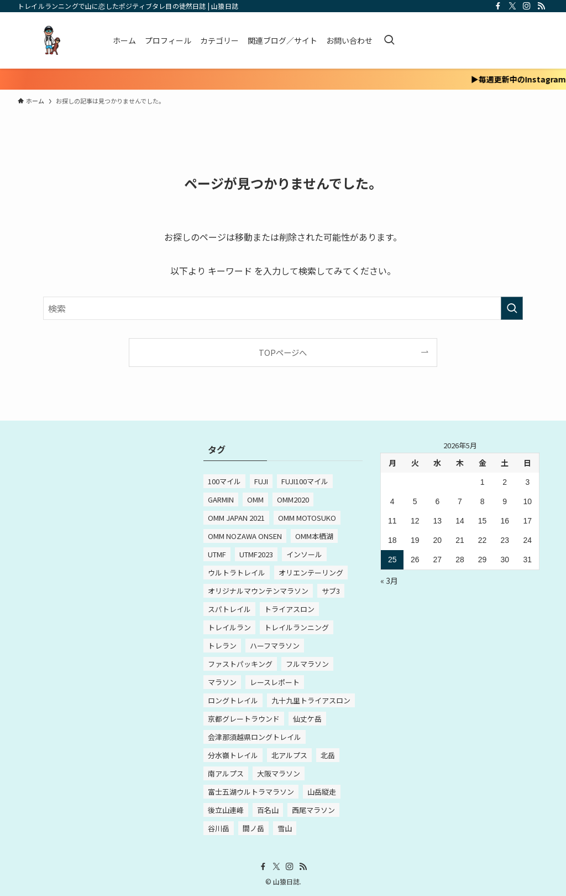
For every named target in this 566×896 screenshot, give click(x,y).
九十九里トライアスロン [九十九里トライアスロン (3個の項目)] (310, 700)
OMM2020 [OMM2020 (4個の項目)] (293, 499)
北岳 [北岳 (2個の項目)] (328, 755)
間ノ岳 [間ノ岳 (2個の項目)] (253, 828)
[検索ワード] (283, 308)
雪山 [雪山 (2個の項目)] (284, 828)
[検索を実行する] (512, 308)
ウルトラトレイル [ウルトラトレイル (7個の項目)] (236, 572)
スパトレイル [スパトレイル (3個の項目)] (229, 609)
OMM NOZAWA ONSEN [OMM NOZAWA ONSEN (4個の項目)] (245, 536)
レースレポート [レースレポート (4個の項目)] (275, 682)
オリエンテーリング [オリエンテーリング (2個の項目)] (311, 572)
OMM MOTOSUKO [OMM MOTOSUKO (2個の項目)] (307, 517)
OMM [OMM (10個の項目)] (255, 499)
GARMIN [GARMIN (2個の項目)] (221, 499)
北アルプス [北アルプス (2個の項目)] (289, 755)
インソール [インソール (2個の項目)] (304, 554)
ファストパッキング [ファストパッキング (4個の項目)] (240, 664)
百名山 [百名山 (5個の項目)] (268, 810)
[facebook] (498, 6)
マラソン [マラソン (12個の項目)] (222, 682)
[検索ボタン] (389, 40)
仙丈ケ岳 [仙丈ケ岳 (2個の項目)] (307, 718)
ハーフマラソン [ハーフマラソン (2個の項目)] (275, 645)
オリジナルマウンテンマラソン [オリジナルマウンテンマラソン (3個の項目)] (258, 591)
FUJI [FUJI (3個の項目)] (261, 481)
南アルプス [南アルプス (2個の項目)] (226, 773)
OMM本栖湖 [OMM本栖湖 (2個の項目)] (314, 536)
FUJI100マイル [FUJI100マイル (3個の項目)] (304, 481)
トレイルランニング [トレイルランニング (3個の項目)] (296, 627)
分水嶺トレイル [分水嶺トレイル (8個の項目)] (233, 755)
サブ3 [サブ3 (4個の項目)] (331, 591)
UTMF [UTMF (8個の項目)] (217, 554)
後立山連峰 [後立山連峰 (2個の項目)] (226, 810)
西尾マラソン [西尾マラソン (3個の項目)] (313, 810)
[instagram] (527, 6)
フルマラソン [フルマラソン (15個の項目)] (307, 664)
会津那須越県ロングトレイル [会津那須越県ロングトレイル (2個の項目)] (254, 737)
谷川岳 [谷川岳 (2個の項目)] (218, 828)
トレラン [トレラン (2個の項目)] (222, 645)
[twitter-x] (512, 6)
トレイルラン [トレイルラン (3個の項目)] (229, 627)
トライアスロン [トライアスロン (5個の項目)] (289, 609)
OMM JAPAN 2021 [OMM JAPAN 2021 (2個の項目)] (236, 517)
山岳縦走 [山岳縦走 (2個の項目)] (321, 791)
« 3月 (389, 580)
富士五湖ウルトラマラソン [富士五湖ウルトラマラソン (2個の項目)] (251, 791)
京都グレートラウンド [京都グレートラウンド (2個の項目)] (244, 718)
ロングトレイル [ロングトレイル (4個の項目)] (233, 700)
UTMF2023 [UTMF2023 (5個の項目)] (256, 554)
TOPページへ (283, 352)
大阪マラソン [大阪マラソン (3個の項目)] (278, 773)
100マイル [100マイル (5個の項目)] (224, 481)
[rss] (541, 6)
